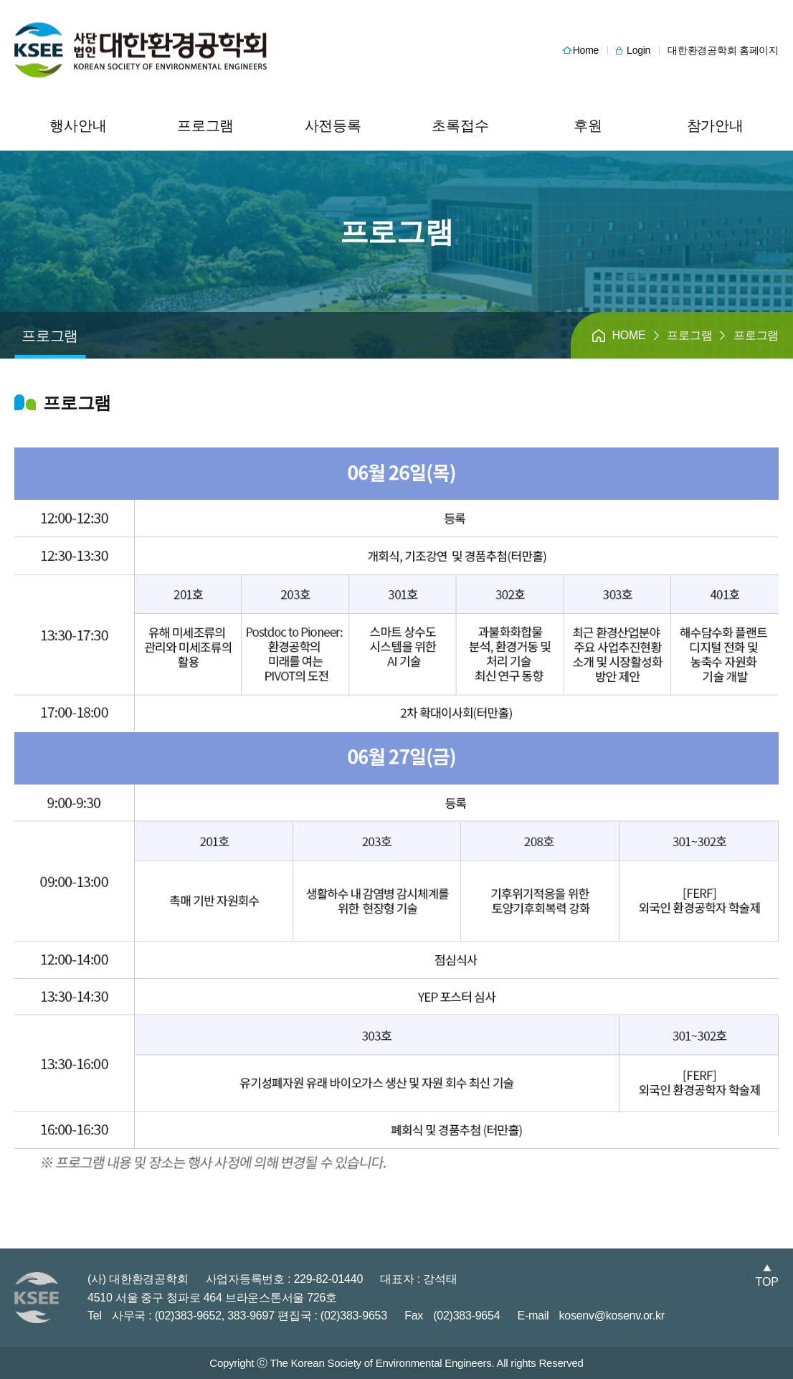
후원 (588, 125)
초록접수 (460, 125)
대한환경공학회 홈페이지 (723, 50)
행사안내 (77, 125)
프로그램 (205, 125)
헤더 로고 (140, 50)
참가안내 (715, 125)
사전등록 (333, 125)
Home (586, 50)
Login (638, 50)
